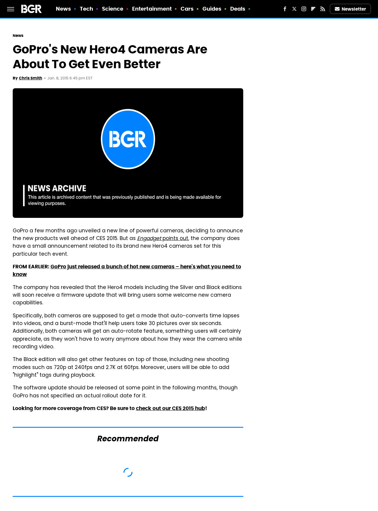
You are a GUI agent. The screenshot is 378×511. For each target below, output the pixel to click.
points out (162, 239)
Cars (187, 8)
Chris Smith (30, 78)
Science (113, 8)
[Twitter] (294, 8)
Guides (212, 8)
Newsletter (350, 9)
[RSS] (322, 8)
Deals (238, 8)
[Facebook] (285, 8)
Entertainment (152, 8)
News (63, 8)
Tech (86, 8)
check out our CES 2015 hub (170, 408)
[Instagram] (303, 8)
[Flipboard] (313, 8)
